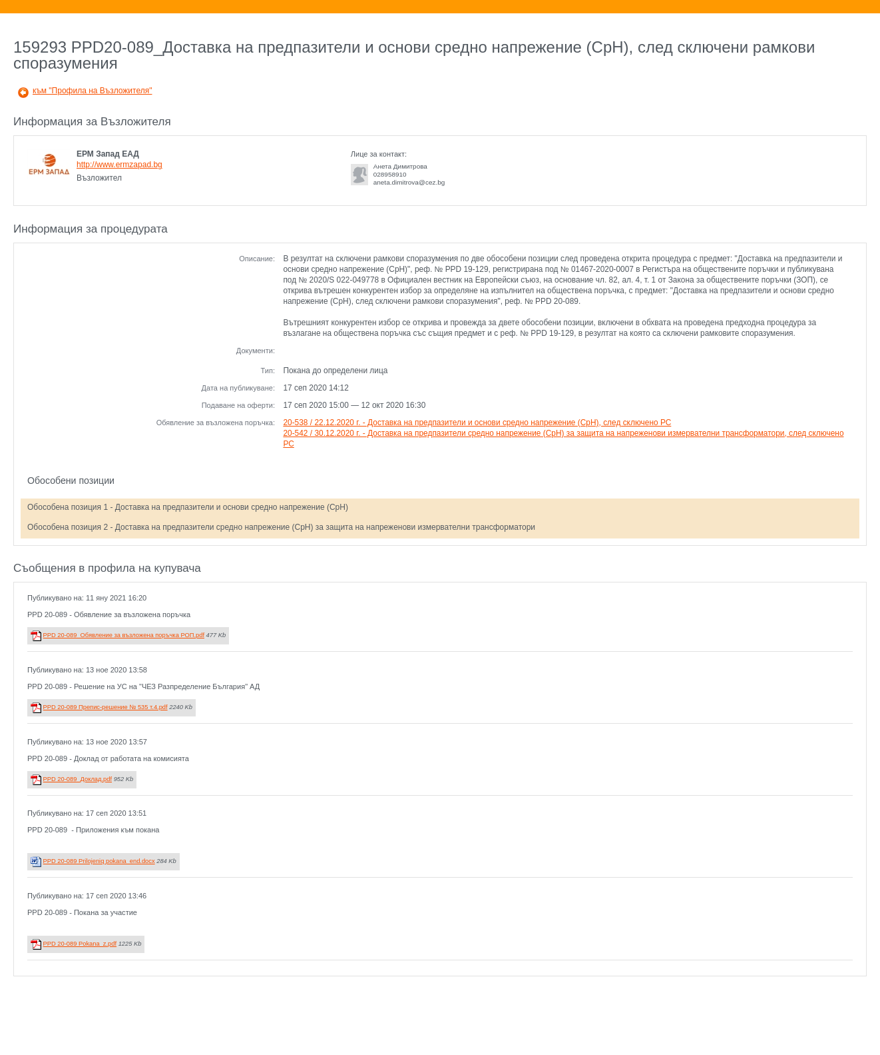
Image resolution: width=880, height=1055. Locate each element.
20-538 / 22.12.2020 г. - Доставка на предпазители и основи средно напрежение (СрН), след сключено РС (477, 422)
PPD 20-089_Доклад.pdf (77, 779)
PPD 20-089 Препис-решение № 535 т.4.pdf (105, 707)
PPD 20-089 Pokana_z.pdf (79, 943)
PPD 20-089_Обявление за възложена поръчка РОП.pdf (123, 635)
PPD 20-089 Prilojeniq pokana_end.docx (99, 861)
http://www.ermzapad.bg (119, 164)
